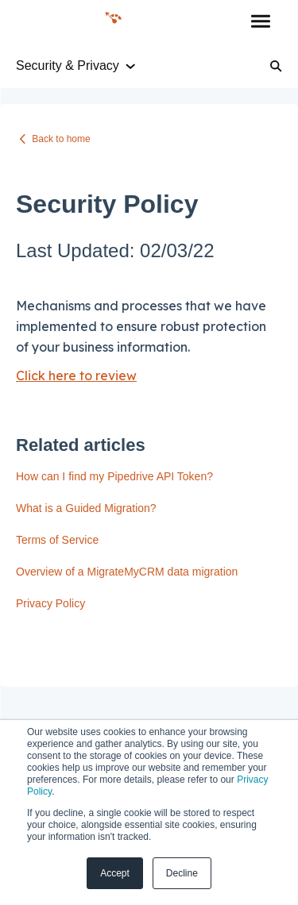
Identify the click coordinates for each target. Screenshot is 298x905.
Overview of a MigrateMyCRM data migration (127, 571)
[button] (260, 22)
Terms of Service (57, 539)
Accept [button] (115, 873)
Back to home (61, 138)
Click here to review (76, 375)
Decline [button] (182, 873)
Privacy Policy (50, 603)
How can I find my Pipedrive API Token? (114, 476)
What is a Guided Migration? (86, 508)
